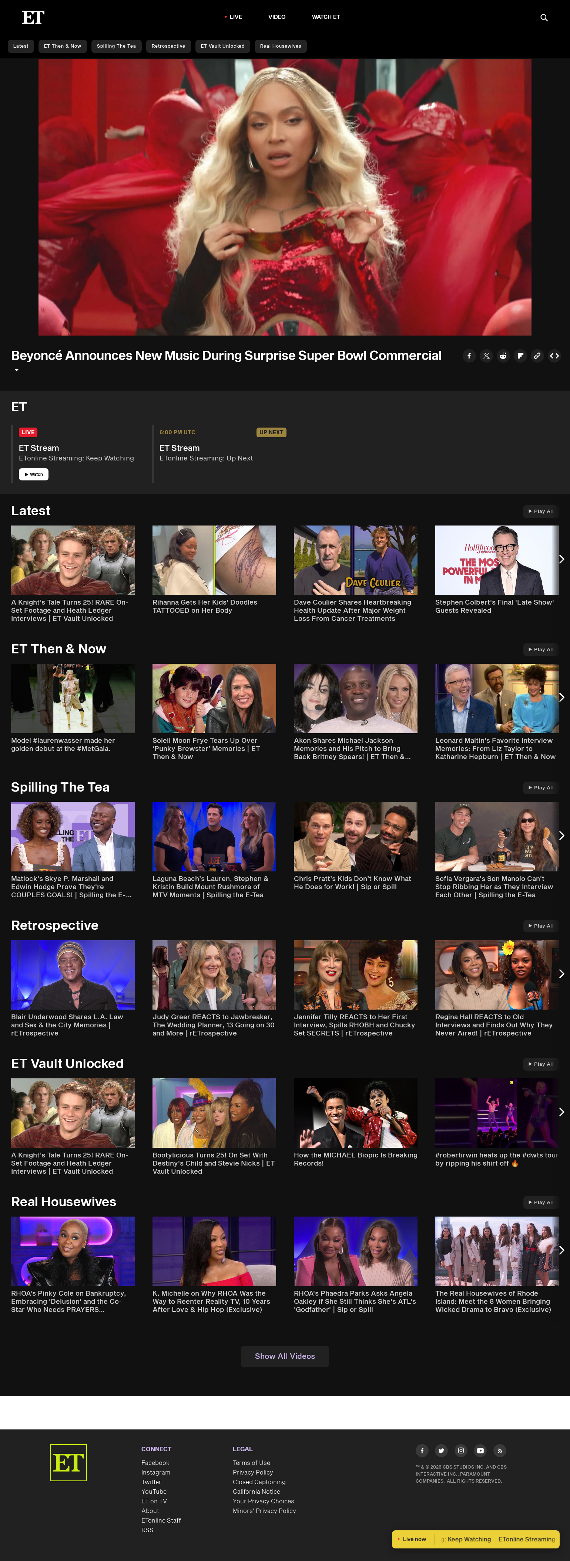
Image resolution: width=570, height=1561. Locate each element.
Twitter (151, 1482)
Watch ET (326, 17)
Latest (20, 46)
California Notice (256, 1491)
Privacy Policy (253, 1472)
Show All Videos (285, 1356)
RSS (147, 1530)
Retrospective (168, 46)
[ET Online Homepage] (33, 17)
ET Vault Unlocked (223, 46)
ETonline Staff (161, 1520)
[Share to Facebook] (469, 356)
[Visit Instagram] (461, 1452)
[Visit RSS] (499, 1452)
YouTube (154, 1491)
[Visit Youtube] (480, 1452)
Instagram (155, 1472)
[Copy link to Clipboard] (537, 356)
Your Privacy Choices (263, 1501)
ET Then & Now (62, 46)
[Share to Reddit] (503, 356)
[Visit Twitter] (441, 1452)
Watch (34, 474)
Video (277, 17)
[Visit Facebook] (422, 1452)
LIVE (236, 17)
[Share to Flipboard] (520, 356)
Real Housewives (280, 46)
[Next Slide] (560, 563)
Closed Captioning (259, 1482)
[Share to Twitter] (486, 356)
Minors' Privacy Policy (264, 1511)
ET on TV (154, 1501)
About (150, 1511)
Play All (541, 511)
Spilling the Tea (116, 46)
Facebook (155, 1463)
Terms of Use (251, 1463)
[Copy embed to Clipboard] (554, 356)
